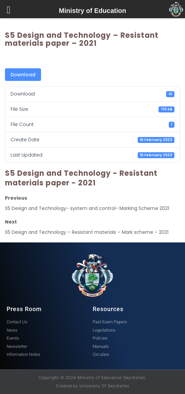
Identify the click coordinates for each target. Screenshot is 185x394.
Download (23, 74)
